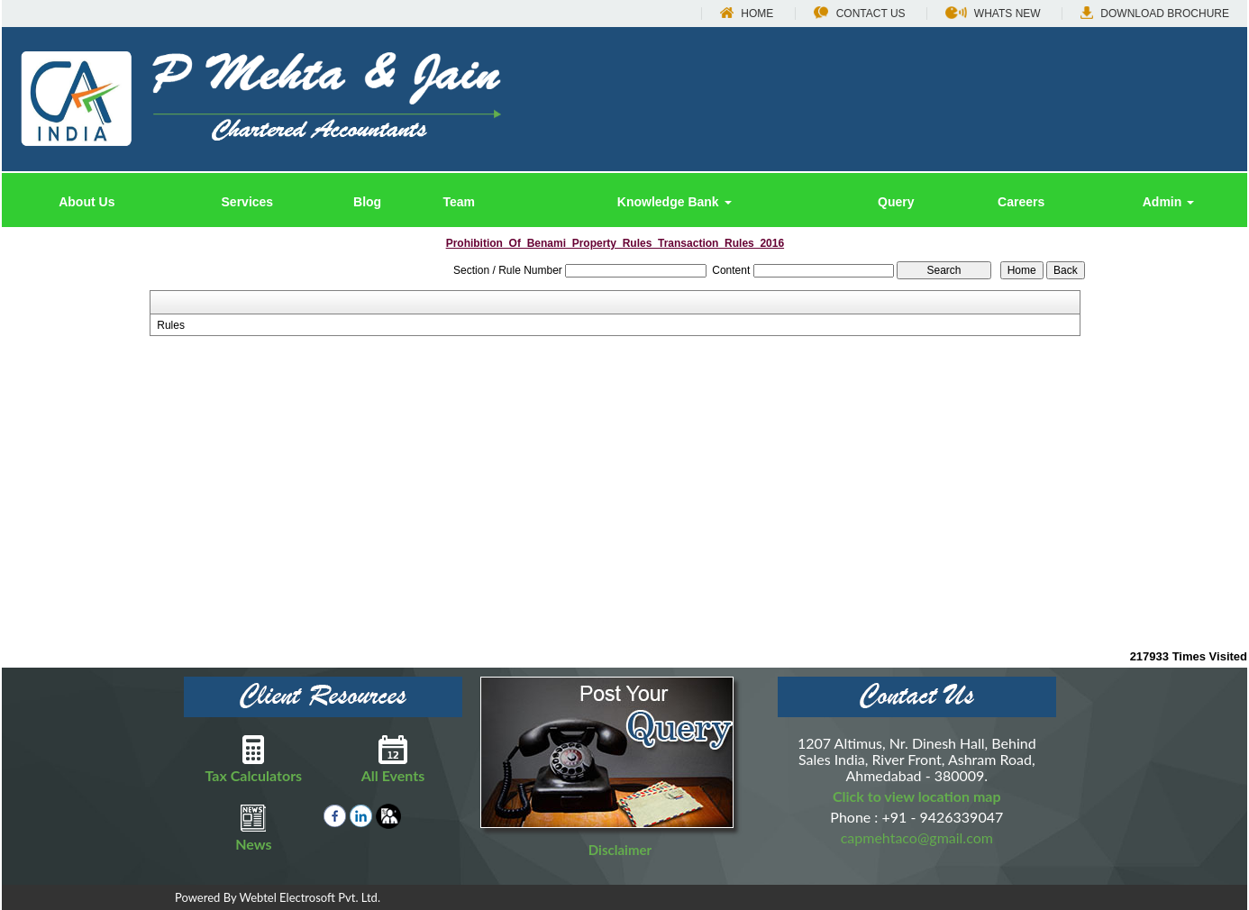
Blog (367, 202)
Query (896, 202)
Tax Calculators (254, 759)
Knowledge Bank (674, 202)
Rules (171, 325)
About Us (86, 202)
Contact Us (860, 13)
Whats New (993, 13)
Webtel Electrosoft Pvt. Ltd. (309, 897)
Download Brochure (1154, 13)
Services (248, 202)
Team (458, 202)
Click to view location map (917, 796)
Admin (1168, 202)
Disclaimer (620, 850)
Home (746, 13)
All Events (393, 759)
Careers (1021, 202)
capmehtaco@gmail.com (917, 837)
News (254, 828)
